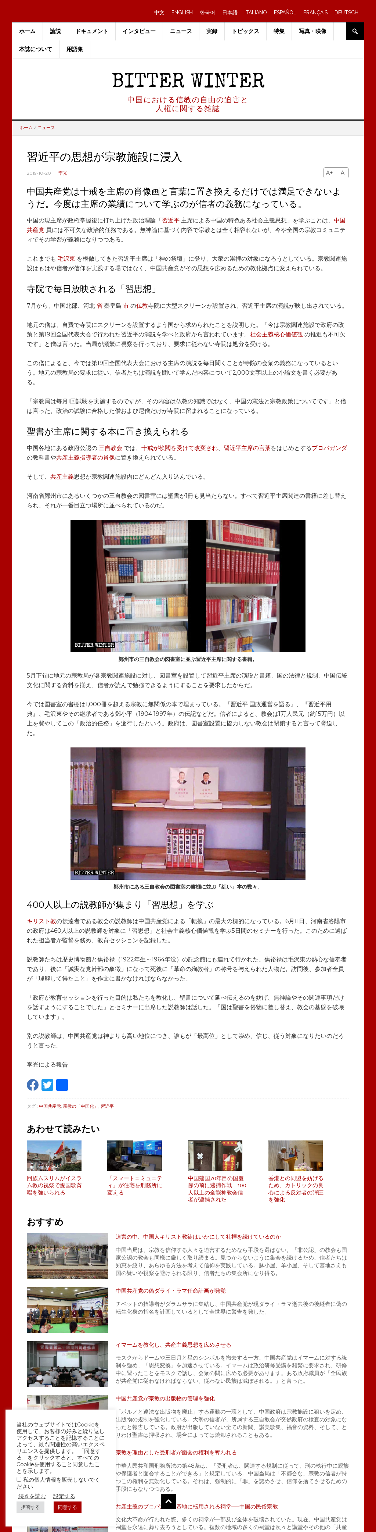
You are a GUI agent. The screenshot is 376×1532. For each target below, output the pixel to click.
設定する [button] (64, 1496)
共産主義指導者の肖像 (85, 457)
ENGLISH (182, 12)
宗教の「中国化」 (80, 1106)
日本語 (230, 12)
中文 (159, 12)
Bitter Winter (188, 83)
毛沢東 (66, 258)
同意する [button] (67, 1507)
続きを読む (32, 1496)
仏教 (142, 305)
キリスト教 (41, 921)
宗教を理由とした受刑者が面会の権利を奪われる (180, 1456)
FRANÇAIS (315, 12)
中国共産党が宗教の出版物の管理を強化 (168, 1402)
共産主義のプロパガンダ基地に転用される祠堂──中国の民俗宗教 (202, 1510)
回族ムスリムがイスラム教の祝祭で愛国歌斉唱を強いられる (54, 1188)
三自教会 (110, 447)
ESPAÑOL (285, 12)
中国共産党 (50, 1106)
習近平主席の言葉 (247, 447)
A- (343, 172)
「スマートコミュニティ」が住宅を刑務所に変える (134, 1188)
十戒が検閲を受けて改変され (179, 447)
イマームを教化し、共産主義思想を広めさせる (177, 1348)
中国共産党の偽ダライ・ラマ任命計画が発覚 (174, 1294)
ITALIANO (256, 12)
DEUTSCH (346, 12)
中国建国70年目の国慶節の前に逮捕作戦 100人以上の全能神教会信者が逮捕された (217, 1192)
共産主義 (62, 476)
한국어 (207, 12)
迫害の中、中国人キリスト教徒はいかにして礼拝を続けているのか (204, 1240)
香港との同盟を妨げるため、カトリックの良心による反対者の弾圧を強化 (295, 1192)
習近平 (171, 220)
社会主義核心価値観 (276, 334)
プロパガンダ (329, 447)
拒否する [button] (30, 1507)
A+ (329, 172)
